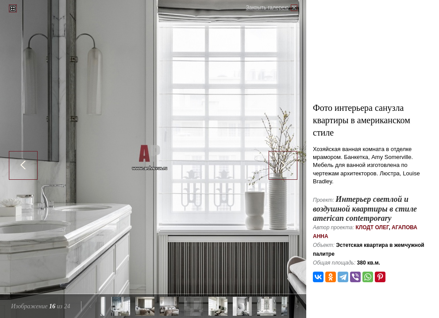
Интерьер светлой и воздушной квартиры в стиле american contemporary (365, 209)
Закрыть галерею (267, 7)
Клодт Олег (372, 227)
